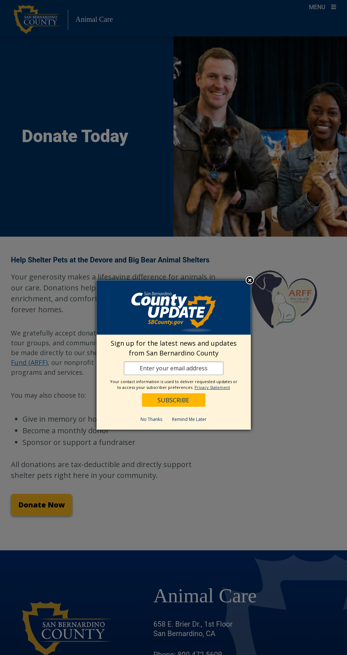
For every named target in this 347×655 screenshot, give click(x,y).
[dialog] (174, 355)
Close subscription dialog (249, 281)
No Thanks (151, 419)
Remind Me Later (189, 419)
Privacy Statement (212, 387)
